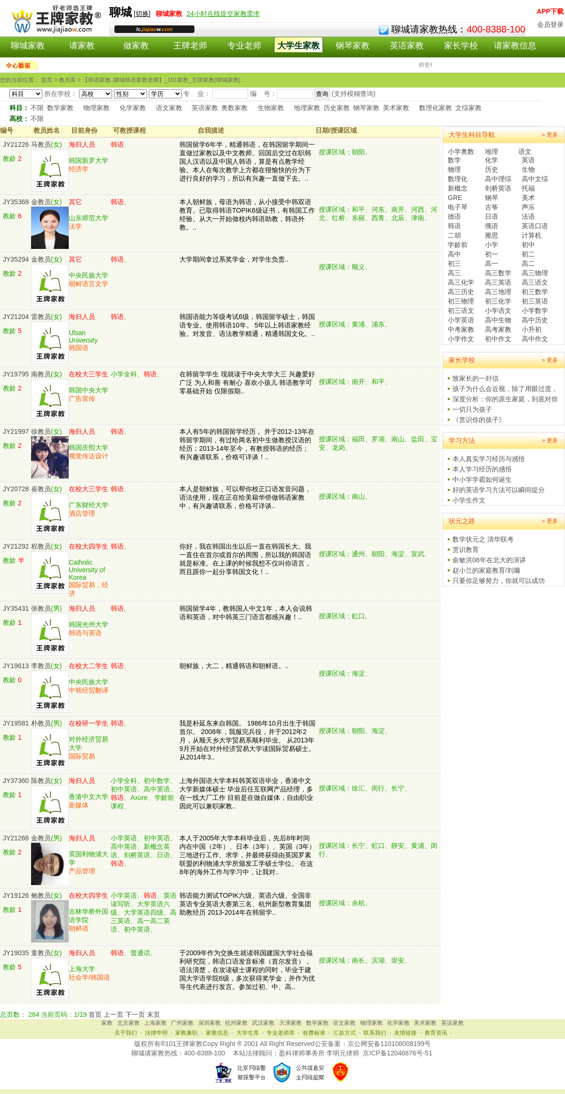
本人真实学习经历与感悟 (488, 459)
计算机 (531, 235)
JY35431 (16, 608)
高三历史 (461, 291)
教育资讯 (436, 1033)
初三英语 (535, 301)
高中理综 (498, 179)
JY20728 (16, 489)
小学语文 (498, 310)
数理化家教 (435, 108)
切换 (142, 13)
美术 (528, 197)
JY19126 (16, 895)
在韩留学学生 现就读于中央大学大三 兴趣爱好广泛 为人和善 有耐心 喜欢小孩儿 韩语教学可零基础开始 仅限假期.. (247, 382)
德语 (454, 216)
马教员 (41, 144)
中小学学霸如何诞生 (482, 479)
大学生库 (247, 1033)
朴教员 (41, 723)
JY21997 (16, 431)
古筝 (491, 207)
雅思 (491, 235)
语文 (525, 151)
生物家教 (271, 108)
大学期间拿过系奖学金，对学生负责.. (234, 259)
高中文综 (535, 179)
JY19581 (16, 723)
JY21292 (16, 546)
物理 (454, 169)
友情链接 (405, 1033)
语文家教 (169, 108)
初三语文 (461, 310)
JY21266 (16, 838)
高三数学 (498, 273)
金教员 (41, 202)
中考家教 (461, 329)
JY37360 (16, 780)
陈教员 (41, 780)
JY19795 (16, 374)
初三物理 (461, 301)
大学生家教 (298, 45)
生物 (528, 169)
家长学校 (461, 45)
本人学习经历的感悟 (482, 469)
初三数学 (535, 291)
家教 (107, 1023)
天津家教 (290, 1023)
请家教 (82, 45)
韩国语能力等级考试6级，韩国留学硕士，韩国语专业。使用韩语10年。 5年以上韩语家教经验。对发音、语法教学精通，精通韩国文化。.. (247, 325)
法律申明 (156, 1033)
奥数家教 (234, 108)
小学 (491, 244)
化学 (491, 160)
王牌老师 (190, 45)
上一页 (113, 1014)
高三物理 (535, 273)
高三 (454, 273)
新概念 (458, 188)
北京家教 (128, 1023)
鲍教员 (41, 895)
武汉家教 (263, 1023)
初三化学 (498, 301)
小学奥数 (461, 151)
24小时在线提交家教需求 (223, 13)
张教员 (41, 608)
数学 (454, 160)
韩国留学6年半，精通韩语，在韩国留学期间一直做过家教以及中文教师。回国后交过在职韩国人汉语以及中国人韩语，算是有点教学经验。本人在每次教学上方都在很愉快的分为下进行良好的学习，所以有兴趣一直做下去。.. (247, 161)
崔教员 (41, 489)
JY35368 (16, 202)
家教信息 (217, 1033)
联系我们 (374, 1033)
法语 (528, 216)
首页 (95, 1014)
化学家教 (133, 108)
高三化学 (461, 282)
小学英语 (461, 320)
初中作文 (498, 339)
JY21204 (16, 316)
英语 (528, 160)
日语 (491, 216)
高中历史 (535, 320)
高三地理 (498, 291)
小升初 (531, 329)
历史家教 (336, 108)
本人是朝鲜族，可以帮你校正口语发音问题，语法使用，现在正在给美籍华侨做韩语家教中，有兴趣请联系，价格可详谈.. (245, 497)
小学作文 (461, 339)
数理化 (458, 179)
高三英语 (498, 282)
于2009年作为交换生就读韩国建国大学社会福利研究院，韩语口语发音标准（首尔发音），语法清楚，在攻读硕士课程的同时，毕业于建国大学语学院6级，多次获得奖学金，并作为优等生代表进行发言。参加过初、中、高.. (247, 969)
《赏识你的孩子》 (478, 419)
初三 (454, 263)
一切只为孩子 (472, 409)
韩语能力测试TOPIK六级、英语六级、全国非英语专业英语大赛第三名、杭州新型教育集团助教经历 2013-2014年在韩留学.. (245, 904)
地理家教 (307, 108)
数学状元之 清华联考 (483, 539)
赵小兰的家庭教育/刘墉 (486, 570)
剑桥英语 (498, 188)
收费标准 (314, 1033)
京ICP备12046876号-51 (397, 1053)
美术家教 (396, 108)
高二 (528, 263)
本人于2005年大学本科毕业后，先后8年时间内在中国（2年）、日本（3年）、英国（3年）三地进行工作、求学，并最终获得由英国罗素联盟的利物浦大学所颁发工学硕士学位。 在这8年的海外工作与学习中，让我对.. (247, 855)
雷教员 (41, 316)
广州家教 (182, 1023)
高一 (491, 263)
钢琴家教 (353, 45)
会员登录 (550, 24)
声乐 (528, 207)
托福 (528, 188)
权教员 (41, 546)
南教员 (41, 374)
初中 (528, 244)
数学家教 (60, 108)
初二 (528, 254)
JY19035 (16, 953)
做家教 (136, 45)
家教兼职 (186, 1033)
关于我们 (125, 1033)
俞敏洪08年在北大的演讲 (489, 560)
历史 (491, 169)
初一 (491, 254)
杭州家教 (236, 1023)
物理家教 (96, 108)
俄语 (491, 226)
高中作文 (535, 339)
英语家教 (407, 45)
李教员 (41, 666)
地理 (491, 151)
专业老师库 (280, 1033)
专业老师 (244, 45)
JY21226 (16, 144)
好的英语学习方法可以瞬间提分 (498, 490)
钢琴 (491, 197)
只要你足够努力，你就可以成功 (498, 580)
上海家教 (155, 1023)
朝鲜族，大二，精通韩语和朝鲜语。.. (234, 666)
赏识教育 (465, 549)
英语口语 (535, 226)
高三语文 (535, 282)
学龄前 (458, 244)
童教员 (41, 953)
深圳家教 (209, 1023)
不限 (37, 108)
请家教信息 (515, 45)
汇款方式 (344, 1033)
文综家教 (468, 108)
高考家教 (498, 329)
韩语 (454, 226)
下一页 (135, 1014)
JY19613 (16, 666)
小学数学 (535, 310)
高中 (454, 254)
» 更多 (550, 134)
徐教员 (41, 431)
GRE (455, 197)
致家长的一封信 (475, 378)
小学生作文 (468, 500)
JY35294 (16, 259)
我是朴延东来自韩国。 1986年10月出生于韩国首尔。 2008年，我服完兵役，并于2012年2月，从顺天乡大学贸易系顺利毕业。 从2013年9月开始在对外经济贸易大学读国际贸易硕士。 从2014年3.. (247, 740)
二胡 (454, 235)
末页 (153, 1014)
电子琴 (458, 207)
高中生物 (498, 320)
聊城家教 (28, 45)
